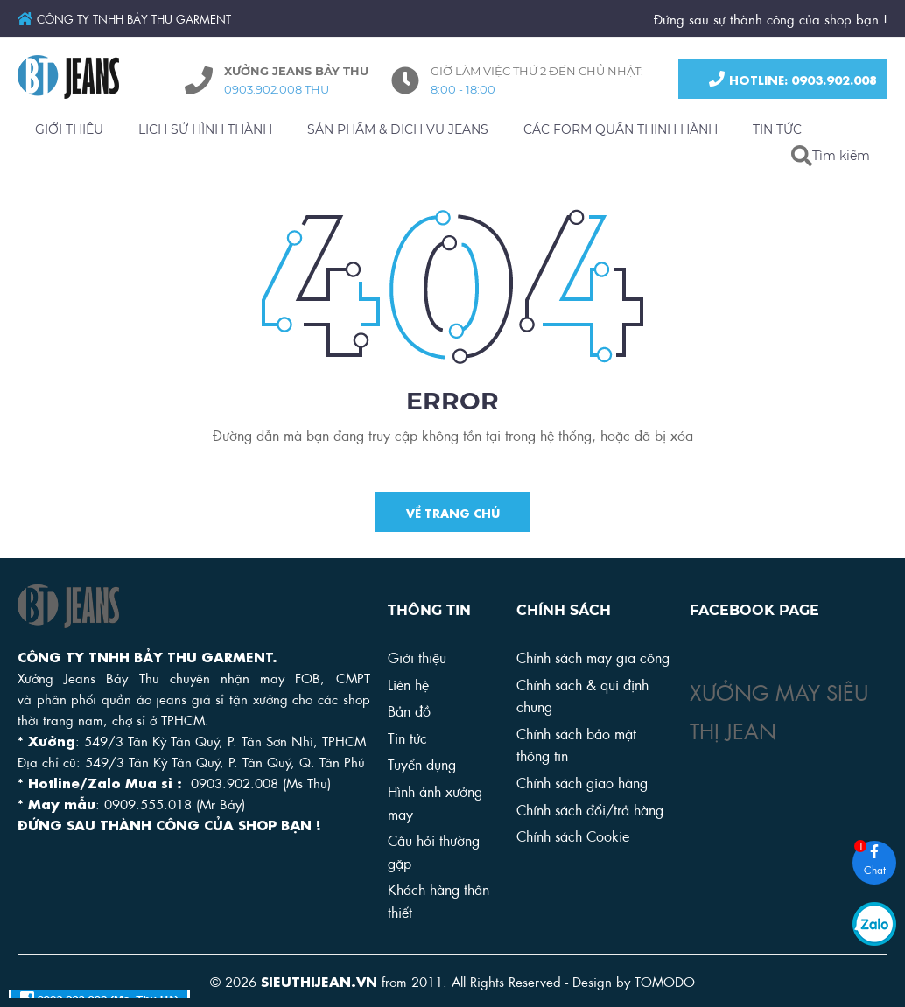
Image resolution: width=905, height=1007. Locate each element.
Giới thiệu (417, 656)
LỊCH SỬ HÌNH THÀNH (205, 129)
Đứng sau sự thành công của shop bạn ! (770, 18)
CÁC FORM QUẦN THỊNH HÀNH (620, 129)
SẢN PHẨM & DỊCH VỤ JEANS (397, 129)
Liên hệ (408, 684)
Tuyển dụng (422, 763)
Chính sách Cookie (572, 835)
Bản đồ (409, 710)
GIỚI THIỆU (69, 129)
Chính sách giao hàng (582, 782)
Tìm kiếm (841, 156)
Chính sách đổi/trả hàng (589, 809)
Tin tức (407, 737)
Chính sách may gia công (593, 656)
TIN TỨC (777, 129)
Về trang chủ (453, 513)
